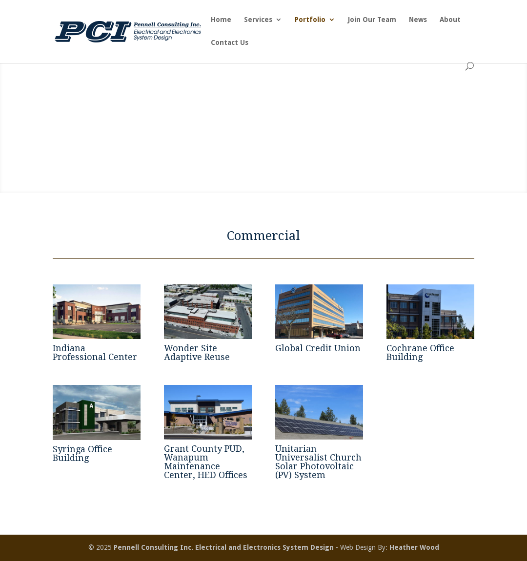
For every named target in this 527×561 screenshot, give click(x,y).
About (450, 19)
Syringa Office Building (82, 453)
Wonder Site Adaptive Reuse (197, 352)
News (418, 19)
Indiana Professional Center (95, 352)
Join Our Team (372, 19)
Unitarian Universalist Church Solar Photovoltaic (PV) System (318, 461)
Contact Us (229, 42)
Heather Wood (414, 547)
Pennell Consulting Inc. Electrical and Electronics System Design (224, 547)
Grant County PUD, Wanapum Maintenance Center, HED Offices (205, 461)
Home (221, 19)
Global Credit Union (318, 348)
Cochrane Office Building (420, 352)
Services (258, 19)
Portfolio (310, 19)
